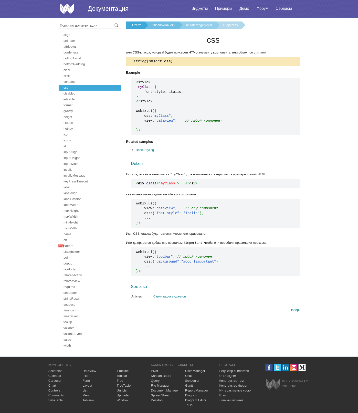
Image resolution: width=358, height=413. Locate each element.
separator (70, 293)
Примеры (223, 8)
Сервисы (284, 8)
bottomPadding (74, 64)
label (66, 187)
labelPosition (72, 199)
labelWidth (70, 205)
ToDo (188, 405)
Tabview (88, 400)
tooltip (67, 322)
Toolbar (122, 376)
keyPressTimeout (75, 181)
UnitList (122, 390)
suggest (69, 304)
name (67, 234)
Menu (87, 395)
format (68, 105)
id (64, 146)
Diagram (191, 395)
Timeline (123, 371)
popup (67, 263)
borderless (70, 52)
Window (122, 400)
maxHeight (71, 210)
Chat (188, 376)
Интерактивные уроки (235, 390)
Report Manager (196, 390)
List (85, 390)
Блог (222, 395)
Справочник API (163, 25)
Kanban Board (161, 376)
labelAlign (70, 193)
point (66, 257)
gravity (68, 111)
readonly (69, 269)
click (66, 76)
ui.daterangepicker (199, 25)
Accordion (55, 371)
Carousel (54, 380)
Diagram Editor (195, 400)
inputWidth (70, 164)
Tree (120, 380)
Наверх (295, 310)
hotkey (68, 128)
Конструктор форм (233, 385)
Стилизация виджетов (169, 297)
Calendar (54, 376)
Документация (108, 8)
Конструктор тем (231, 380)
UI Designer (227, 376)
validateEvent (73, 334)
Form (86, 380)
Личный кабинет (231, 400)
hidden (68, 123)
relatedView (71, 281)
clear (66, 70)
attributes (69, 46)
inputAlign (70, 152)
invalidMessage (74, 175)
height (67, 117)
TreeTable (124, 385)
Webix (273, 384)
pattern (68, 246)
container (69, 82)
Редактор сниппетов (234, 371)
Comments (56, 395)
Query (155, 380)
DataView (89, 371)
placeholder (71, 252)
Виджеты (199, 8)
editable (69, 99)
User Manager (195, 371)
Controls (54, 390)
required (69, 287)
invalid (68, 169)
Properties (230, 25)
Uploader (123, 395)
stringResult (71, 298)
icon (66, 134)
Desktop (157, 400)
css (65, 87)
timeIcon (69, 310)
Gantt (189, 385)
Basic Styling (145, 150)
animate (69, 40)
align (66, 35)
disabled (69, 93)
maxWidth (70, 216)
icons (67, 140)
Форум (262, 8)
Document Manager (165, 390)
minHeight (70, 222)
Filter (86, 376)
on (65, 240)
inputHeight (71, 158)
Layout (87, 385)
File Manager (160, 385)
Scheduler (192, 380)
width (67, 345)
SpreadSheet (160, 395)
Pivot (154, 371)
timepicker (70, 316)
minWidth (70, 228)
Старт (136, 25)
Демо (244, 8)
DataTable (55, 400)
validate (68, 328)
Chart (52, 385)
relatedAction (72, 275)
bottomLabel (72, 58)
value (67, 339)
